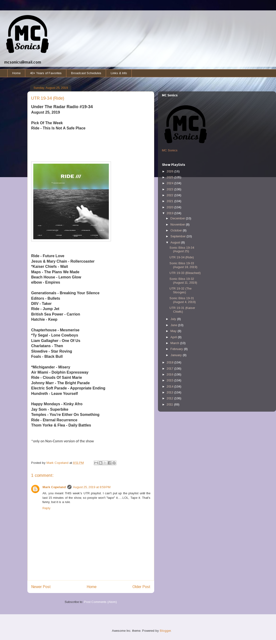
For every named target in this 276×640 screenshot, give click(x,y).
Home (16, 73)
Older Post (141, 587)
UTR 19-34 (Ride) (182, 257)
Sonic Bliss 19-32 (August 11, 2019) (183, 280)
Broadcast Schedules (86, 73)
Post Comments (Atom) (100, 602)
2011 (170, 404)
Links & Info (119, 73)
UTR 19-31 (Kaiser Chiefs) (182, 309)
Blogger (165, 630)
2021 (170, 201)
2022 (170, 195)
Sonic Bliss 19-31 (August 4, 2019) (183, 300)
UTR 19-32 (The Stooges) (180, 290)
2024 (170, 183)
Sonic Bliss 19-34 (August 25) (182, 249)
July (173, 319)
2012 (170, 398)
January (176, 355)
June (174, 325)
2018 (170, 362)
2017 (170, 368)
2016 (170, 374)
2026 (170, 171)
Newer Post (41, 587)
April (174, 337)
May (174, 331)
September (178, 236)
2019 (170, 213)
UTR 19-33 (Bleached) (185, 273)
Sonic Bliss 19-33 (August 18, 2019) (183, 265)
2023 (170, 189)
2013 (170, 392)
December (178, 218)
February (177, 349)
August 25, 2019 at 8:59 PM (91, 487)
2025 (170, 177)
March (175, 343)
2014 (170, 386)
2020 (170, 207)
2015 (170, 380)
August (175, 242)
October (176, 230)
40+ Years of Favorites (46, 73)
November (178, 224)
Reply (46, 508)
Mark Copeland (54, 487)
